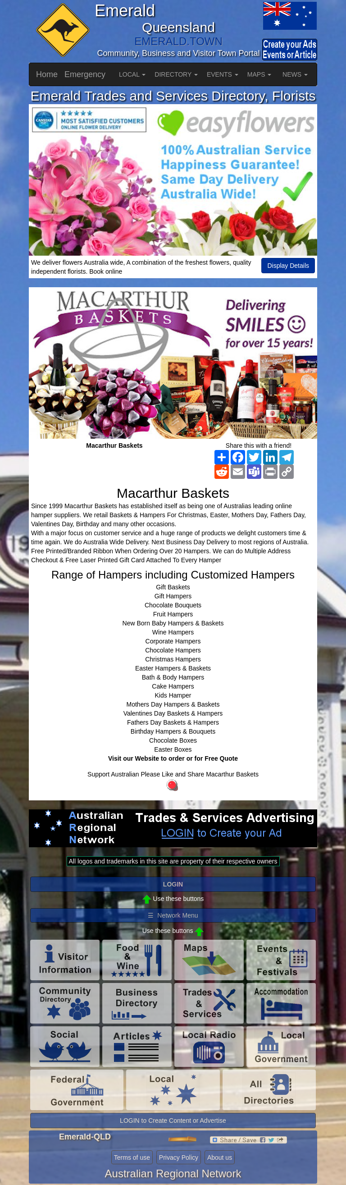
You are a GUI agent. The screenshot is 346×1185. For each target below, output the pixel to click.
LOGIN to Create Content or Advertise (173, 1120)
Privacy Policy (178, 1157)
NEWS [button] (295, 74)
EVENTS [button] (222, 74)
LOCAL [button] (132, 74)
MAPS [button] (259, 74)
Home (47, 74)
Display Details (288, 265)
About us (219, 1157)
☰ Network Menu (173, 915)
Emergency (84, 74)
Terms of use (132, 1157)
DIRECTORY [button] (176, 74)
